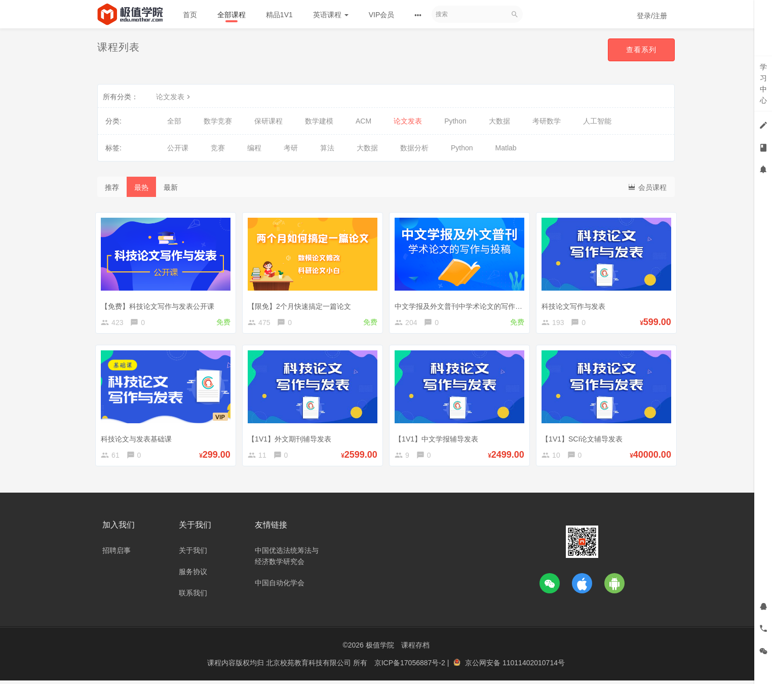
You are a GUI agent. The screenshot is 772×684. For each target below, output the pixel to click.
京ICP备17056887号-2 (410, 666)
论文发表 (174, 97)
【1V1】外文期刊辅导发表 (291, 438)
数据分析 (414, 148)
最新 (171, 187)
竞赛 (218, 148)
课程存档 (415, 649)
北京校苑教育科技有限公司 (309, 666)
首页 (190, 15)
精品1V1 (279, 15)
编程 (254, 148)
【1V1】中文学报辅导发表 (438, 438)
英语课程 (331, 15)
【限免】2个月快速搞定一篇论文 (301, 304)
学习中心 (763, 83)
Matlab (506, 148)
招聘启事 (116, 554)
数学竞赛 (218, 121)
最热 (141, 187)
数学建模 (319, 121)
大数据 (499, 121)
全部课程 (231, 15)
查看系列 (641, 50)
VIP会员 (382, 15)
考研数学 (546, 121)
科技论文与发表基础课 (138, 438)
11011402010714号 (534, 666)
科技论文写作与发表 (575, 304)
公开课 (177, 148)
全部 (174, 121)
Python (455, 121)
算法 (327, 148)
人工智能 (597, 121)
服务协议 (193, 575)
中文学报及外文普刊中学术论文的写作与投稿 (467, 304)
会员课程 (647, 187)
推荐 (112, 187)
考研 (291, 148)
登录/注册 (652, 16)
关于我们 (193, 554)
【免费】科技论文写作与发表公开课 (159, 304)
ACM (363, 121)
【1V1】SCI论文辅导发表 (584, 438)
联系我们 (193, 596)
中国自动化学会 (279, 586)
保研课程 (268, 121)
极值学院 (380, 649)
